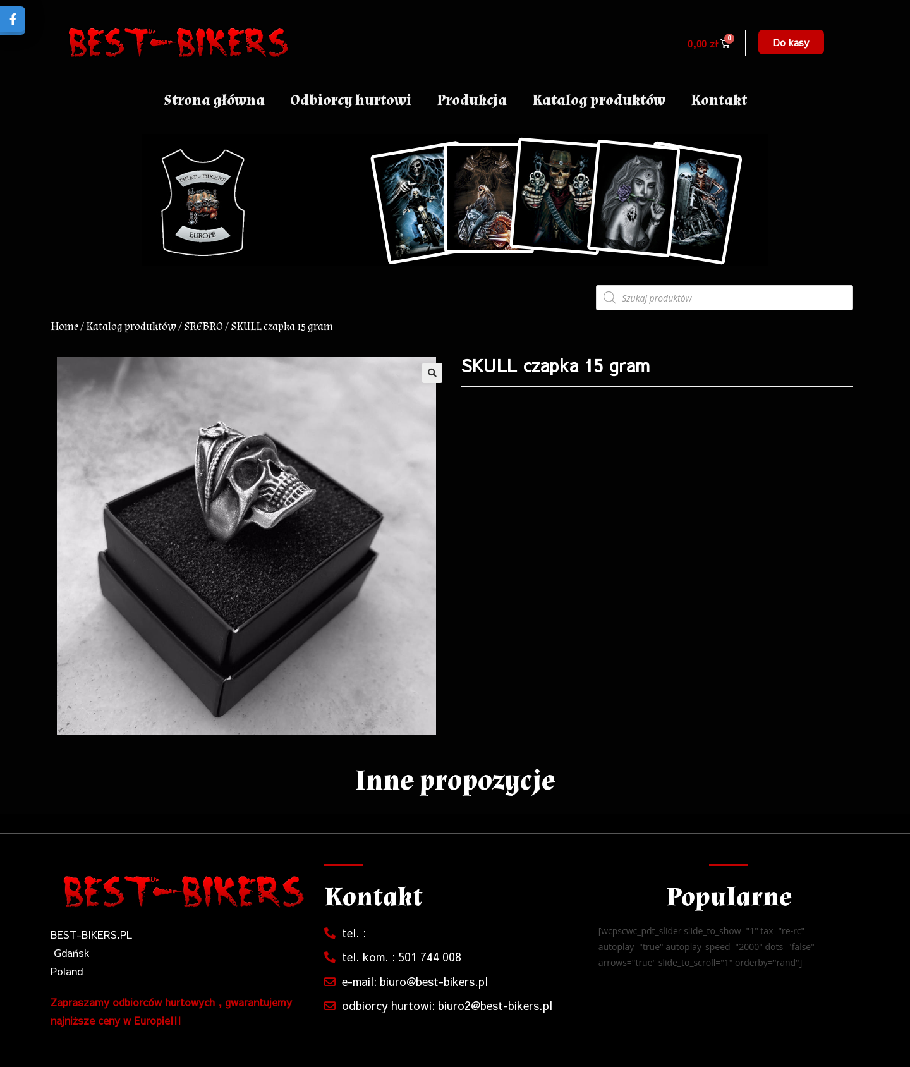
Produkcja (472, 100)
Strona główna (214, 100)
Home (64, 326)
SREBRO (203, 326)
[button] (791, 42)
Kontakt (719, 100)
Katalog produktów (598, 100)
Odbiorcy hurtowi (350, 100)
